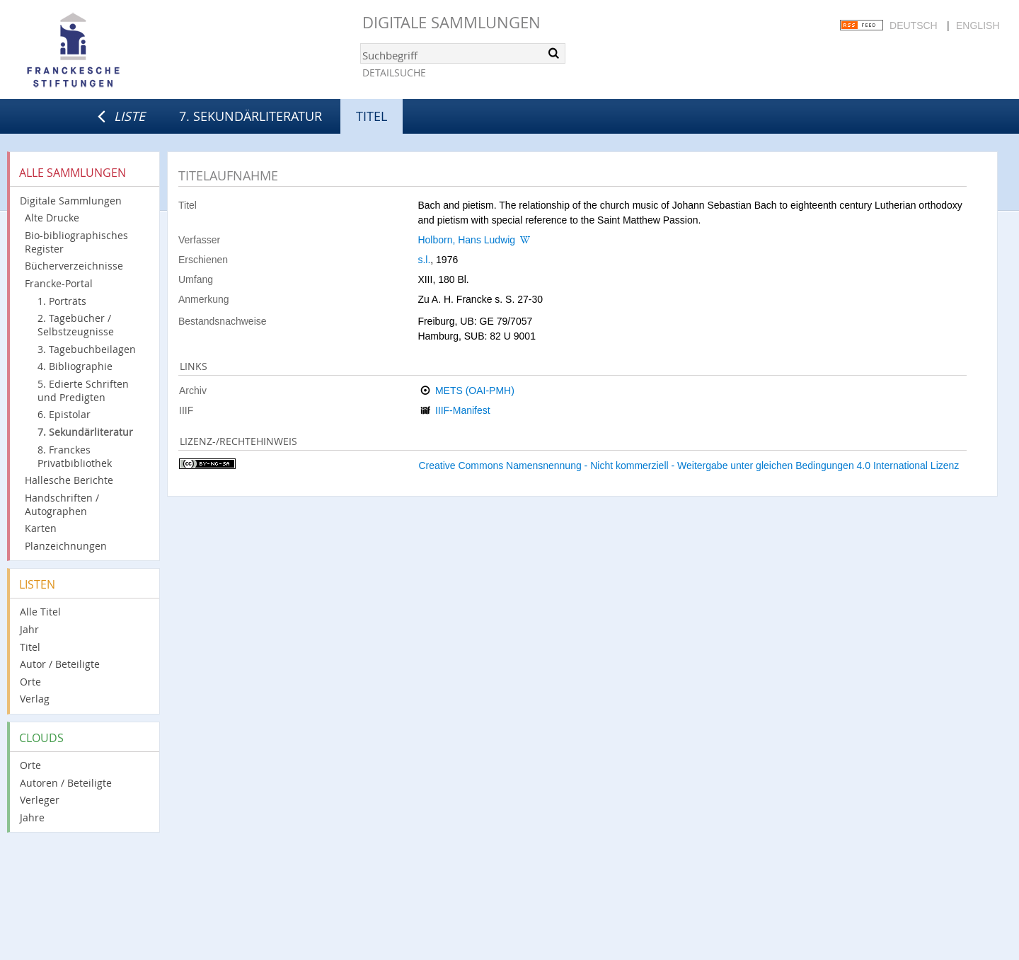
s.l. (424, 259)
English (977, 25)
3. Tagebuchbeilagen (87, 349)
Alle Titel (40, 611)
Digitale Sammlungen (451, 22)
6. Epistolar (64, 414)
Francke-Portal (59, 283)
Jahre (32, 817)
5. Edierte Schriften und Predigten (83, 390)
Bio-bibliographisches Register (76, 242)
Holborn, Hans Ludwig (466, 239)
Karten (41, 528)
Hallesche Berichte (69, 480)
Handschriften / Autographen (62, 504)
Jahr (29, 629)
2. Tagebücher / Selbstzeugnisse (76, 324)
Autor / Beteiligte (60, 664)
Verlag (35, 698)
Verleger (39, 799)
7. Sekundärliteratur (250, 116)
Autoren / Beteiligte (66, 783)
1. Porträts (62, 301)
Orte (30, 681)
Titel (30, 647)
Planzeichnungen (66, 546)
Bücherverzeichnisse (74, 265)
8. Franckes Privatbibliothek (75, 456)
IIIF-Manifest (462, 410)
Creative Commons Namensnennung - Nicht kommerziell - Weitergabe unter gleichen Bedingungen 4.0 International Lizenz (688, 465)
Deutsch (914, 25)
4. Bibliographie (75, 366)
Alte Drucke (52, 217)
